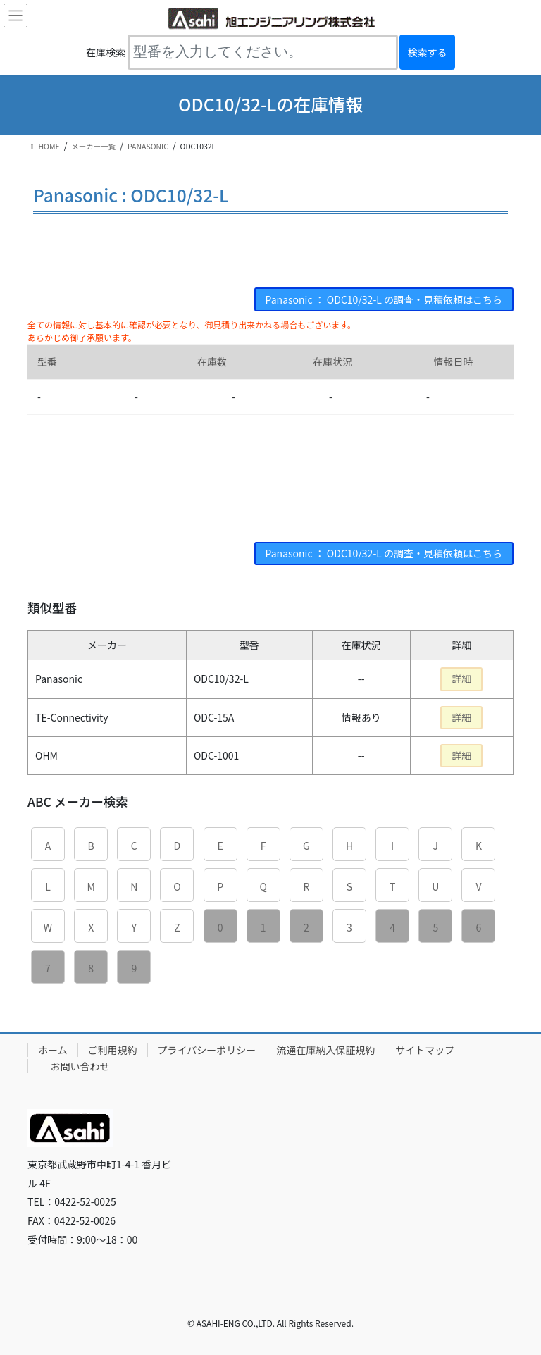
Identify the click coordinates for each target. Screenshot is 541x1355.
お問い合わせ (80, 1066)
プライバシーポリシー (207, 1050)
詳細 (461, 679)
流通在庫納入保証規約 (325, 1050)
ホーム (53, 1050)
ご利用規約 (112, 1050)
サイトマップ (424, 1050)
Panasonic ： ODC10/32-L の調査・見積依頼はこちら (384, 299)
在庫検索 (105, 52)
